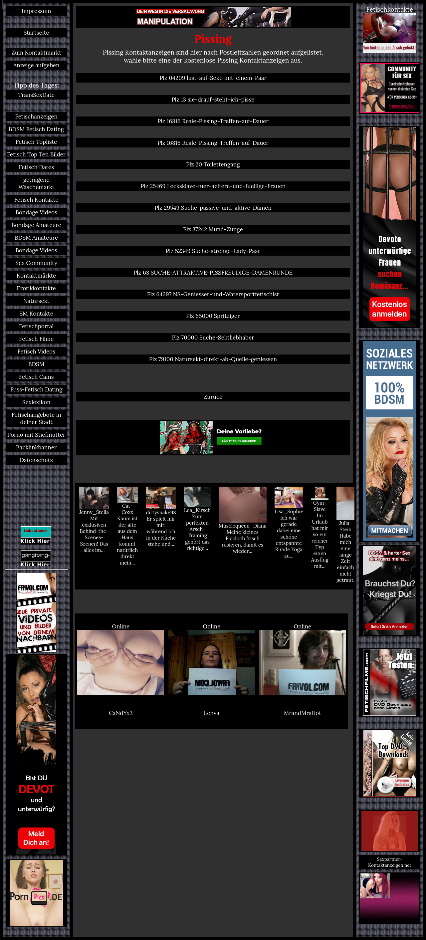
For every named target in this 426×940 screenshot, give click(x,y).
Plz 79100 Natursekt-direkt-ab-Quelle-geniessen (213, 359)
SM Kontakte (36, 313)
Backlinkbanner (36, 447)
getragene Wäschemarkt (36, 183)
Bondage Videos (36, 212)
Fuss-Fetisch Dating (36, 389)
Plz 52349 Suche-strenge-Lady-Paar (213, 251)
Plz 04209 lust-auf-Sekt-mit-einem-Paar (213, 78)
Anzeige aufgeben (36, 65)
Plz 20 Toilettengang (213, 164)
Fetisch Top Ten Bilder (36, 154)
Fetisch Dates (36, 167)
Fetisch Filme (36, 339)
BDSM (36, 364)
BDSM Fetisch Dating (36, 129)
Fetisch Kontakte (36, 199)
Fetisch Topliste (36, 141)
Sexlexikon (36, 402)
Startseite (36, 32)
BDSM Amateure (36, 237)
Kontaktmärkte (36, 275)
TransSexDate (36, 95)
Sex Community (36, 263)
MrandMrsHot (302, 713)
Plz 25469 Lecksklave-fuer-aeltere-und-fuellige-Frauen (213, 186)
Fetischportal (36, 326)
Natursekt (36, 301)
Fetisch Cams (36, 376)
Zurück (213, 396)
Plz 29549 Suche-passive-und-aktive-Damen (213, 207)
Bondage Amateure (36, 225)
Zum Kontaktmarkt (36, 52)
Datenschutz (36, 460)
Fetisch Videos (36, 351)
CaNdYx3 (121, 713)
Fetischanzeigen (36, 116)
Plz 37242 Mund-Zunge (213, 229)
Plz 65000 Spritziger (213, 316)
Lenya (211, 713)
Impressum (36, 11)
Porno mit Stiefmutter (36, 434)
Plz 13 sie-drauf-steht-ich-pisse (212, 99)
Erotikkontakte (36, 288)
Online (120, 659)
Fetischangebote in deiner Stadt (36, 418)
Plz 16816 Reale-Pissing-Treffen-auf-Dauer (213, 121)
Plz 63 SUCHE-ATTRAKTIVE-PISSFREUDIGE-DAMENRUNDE (213, 272)
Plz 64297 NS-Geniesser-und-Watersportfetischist (213, 294)
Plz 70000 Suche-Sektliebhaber (213, 337)
